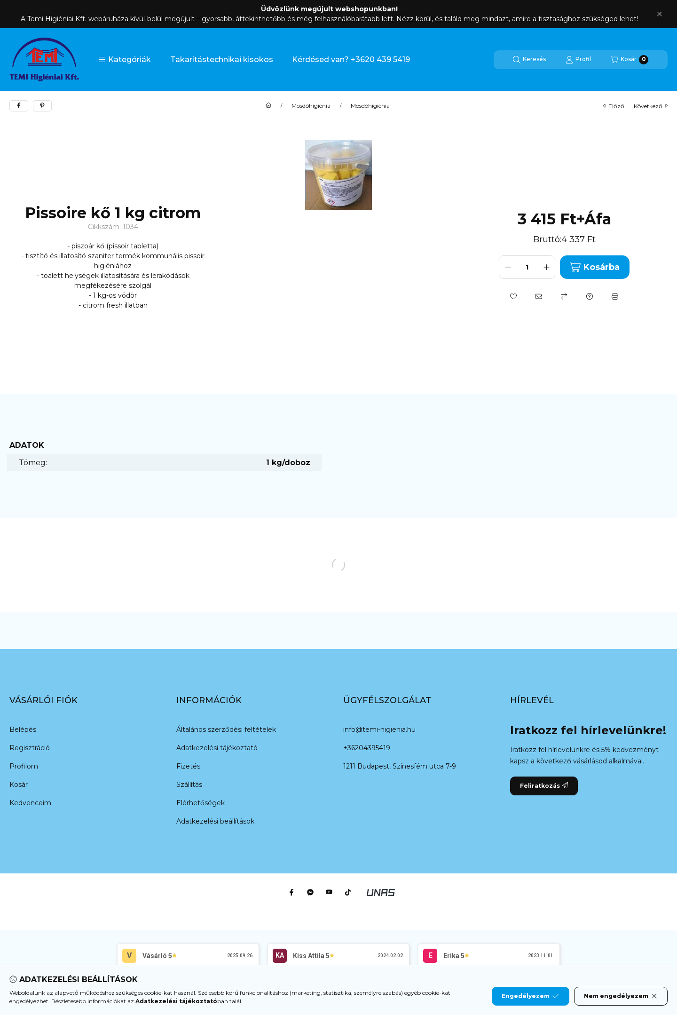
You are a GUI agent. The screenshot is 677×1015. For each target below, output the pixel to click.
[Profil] (578, 59)
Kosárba (594, 267)
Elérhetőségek (200, 803)
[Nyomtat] (615, 296)
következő (651, 106)
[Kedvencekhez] (513, 296)
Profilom (23, 766)
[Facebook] (291, 892)
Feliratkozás (544, 785)
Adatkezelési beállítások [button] (215, 821)
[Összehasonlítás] (564, 296)
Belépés (22, 729)
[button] (124, 59)
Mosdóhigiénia (311, 106)
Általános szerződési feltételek (226, 729)
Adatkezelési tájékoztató (217, 748)
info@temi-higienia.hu (379, 729)
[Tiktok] (347, 892)
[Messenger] (310, 892)
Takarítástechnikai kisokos (221, 59)
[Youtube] (329, 892)
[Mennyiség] (527, 267)
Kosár (18, 784)
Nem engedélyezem (621, 996)
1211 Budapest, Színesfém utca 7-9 (399, 766)
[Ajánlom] (539, 296)
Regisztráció (29, 748)
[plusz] (546, 267)
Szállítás (189, 784)
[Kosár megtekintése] (629, 59)
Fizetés (188, 766)
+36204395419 (366, 748)
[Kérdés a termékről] (590, 296)
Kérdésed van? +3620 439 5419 (351, 59)
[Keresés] (529, 59)
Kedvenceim (30, 803)
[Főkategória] (268, 106)
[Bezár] (659, 14)
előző (613, 106)
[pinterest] (42, 105)
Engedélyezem (530, 996)
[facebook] (18, 105)
